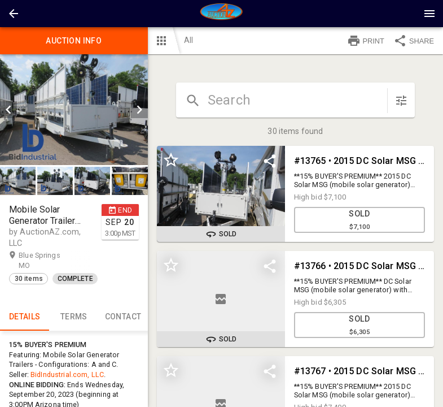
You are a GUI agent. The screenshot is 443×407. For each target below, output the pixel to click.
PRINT (365, 40)
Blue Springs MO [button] (39, 260)
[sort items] (401, 100)
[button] (13, 13)
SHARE (413, 40)
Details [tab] (24, 317)
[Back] (13, 13)
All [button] (188, 40)
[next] (139, 109)
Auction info (74, 40)
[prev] (8, 109)
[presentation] (221, 13)
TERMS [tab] (73, 317)
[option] (74, 109)
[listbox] (74, 109)
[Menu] (429, 13)
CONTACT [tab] (122, 317)
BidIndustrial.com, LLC (67, 374)
